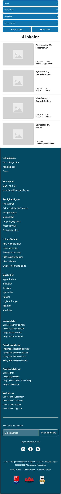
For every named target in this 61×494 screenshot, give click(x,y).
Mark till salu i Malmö (12, 404)
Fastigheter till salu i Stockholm (16, 349)
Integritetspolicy (29, 469)
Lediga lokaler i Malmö (12, 332)
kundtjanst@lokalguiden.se (16, 190)
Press (5, 171)
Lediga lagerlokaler (11, 377)
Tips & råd (8, 292)
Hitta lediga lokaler (12, 244)
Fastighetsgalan (10, 230)
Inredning (7, 310)
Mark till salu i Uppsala (12, 408)
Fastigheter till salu (12, 252)
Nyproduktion (9, 279)
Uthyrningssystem (11, 221)
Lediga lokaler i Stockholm (14, 325)
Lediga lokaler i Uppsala (13, 336)
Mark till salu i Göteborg (13, 401)
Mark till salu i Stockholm (13, 397)
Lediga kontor (8, 373)
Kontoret (7, 306)
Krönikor (7, 288)
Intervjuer (7, 284)
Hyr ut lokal (8, 204)
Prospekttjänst (10, 212)
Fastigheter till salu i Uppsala (15, 360)
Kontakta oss (9, 167)
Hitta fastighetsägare (13, 257)
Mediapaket (8, 217)
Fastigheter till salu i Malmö (14, 356)
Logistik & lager (10, 301)
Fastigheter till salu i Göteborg (15, 353)
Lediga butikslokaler (11, 384)
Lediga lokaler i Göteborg (13, 329)
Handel (6, 297)
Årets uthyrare (9, 226)
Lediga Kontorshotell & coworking (17, 380)
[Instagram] (38, 449)
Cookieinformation (44, 469)
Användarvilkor (15, 469)
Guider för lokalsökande (14, 266)
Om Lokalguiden (11, 162)
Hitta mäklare (9, 261)
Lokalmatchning (10, 248)
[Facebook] (30, 449)
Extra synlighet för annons (15, 208)
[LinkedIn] (23, 449)
